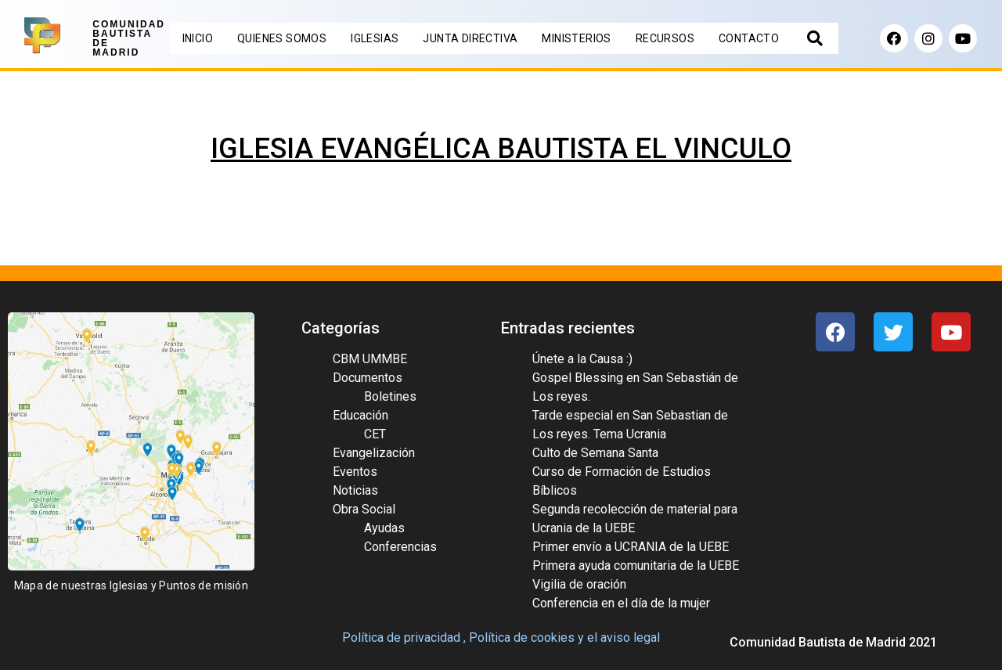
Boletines (390, 396)
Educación (360, 415)
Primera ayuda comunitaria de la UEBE (635, 565)
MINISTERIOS (576, 38)
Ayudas (384, 528)
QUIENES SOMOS (281, 38)
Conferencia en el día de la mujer (621, 603)
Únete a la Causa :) (582, 358)
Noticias (355, 490)
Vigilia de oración (579, 584)
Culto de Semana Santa (595, 452)
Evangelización (374, 452)
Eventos (355, 471)
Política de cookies (522, 637)
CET (375, 434)
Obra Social (364, 509)
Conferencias (400, 546)
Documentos (367, 377)
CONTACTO (749, 38)
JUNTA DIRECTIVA (470, 38)
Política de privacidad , (404, 637)
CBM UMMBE (370, 358)
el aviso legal (623, 637)
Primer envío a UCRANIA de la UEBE (630, 546)
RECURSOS (665, 38)
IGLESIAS (374, 38)
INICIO (197, 38)
